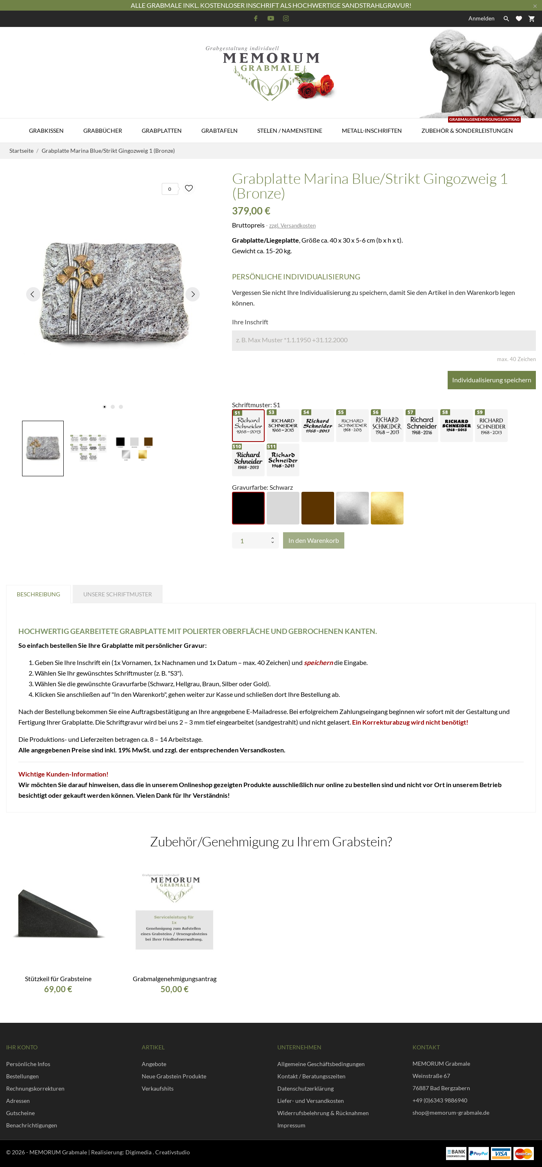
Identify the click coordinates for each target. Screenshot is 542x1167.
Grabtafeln (219, 130)
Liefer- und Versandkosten (310, 1100)
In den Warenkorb (313, 540)
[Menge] (250, 540)
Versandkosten (262, 750)
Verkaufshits (158, 1088)
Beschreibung (38, 594)
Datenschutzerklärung (305, 1088)
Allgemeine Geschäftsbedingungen (321, 1063)
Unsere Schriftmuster (117, 594)
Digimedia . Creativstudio (157, 1152)
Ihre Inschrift (250, 322)
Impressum (291, 1125)
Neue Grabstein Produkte (174, 1076)
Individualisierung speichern (491, 380)
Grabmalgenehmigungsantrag (174, 978)
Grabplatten (162, 130)
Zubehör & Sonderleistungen (471, 126)
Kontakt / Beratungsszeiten (311, 1076)
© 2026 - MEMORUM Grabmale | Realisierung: (65, 1152)
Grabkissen (46, 130)
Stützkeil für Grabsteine (58, 978)
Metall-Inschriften (372, 130)
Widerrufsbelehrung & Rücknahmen (323, 1112)
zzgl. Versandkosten (292, 225)
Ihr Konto (22, 1047)
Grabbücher (102, 130)
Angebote (154, 1063)
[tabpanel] (113, 294)
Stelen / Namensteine (289, 130)
